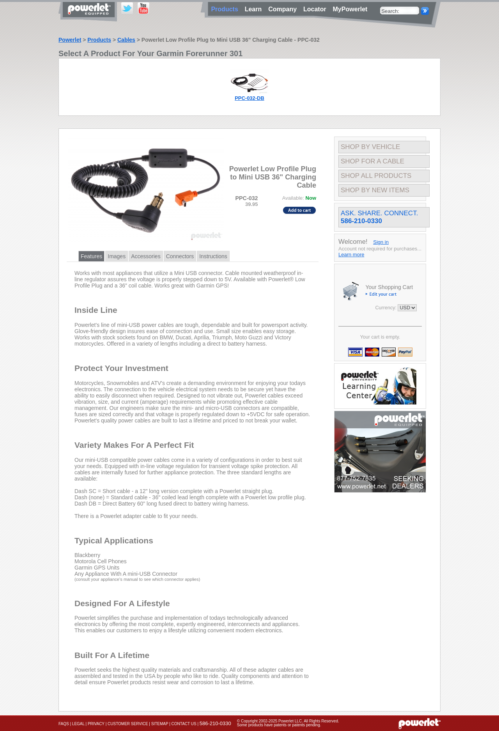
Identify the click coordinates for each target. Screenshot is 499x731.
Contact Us (184, 724)
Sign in (381, 242)
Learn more (351, 254)
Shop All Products (376, 175)
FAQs (63, 724)
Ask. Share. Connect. (379, 217)
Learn (255, 9)
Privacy (96, 724)
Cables (126, 40)
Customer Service (128, 724)
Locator (316, 9)
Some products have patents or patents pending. (279, 725)
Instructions (213, 256)
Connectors (180, 256)
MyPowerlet (350, 9)
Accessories (145, 256)
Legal (78, 724)
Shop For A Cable (372, 161)
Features (91, 256)
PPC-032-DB (249, 98)
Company (284, 9)
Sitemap (159, 724)
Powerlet (69, 40)
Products (99, 40)
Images (117, 256)
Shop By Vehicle (370, 147)
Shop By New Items (375, 190)
